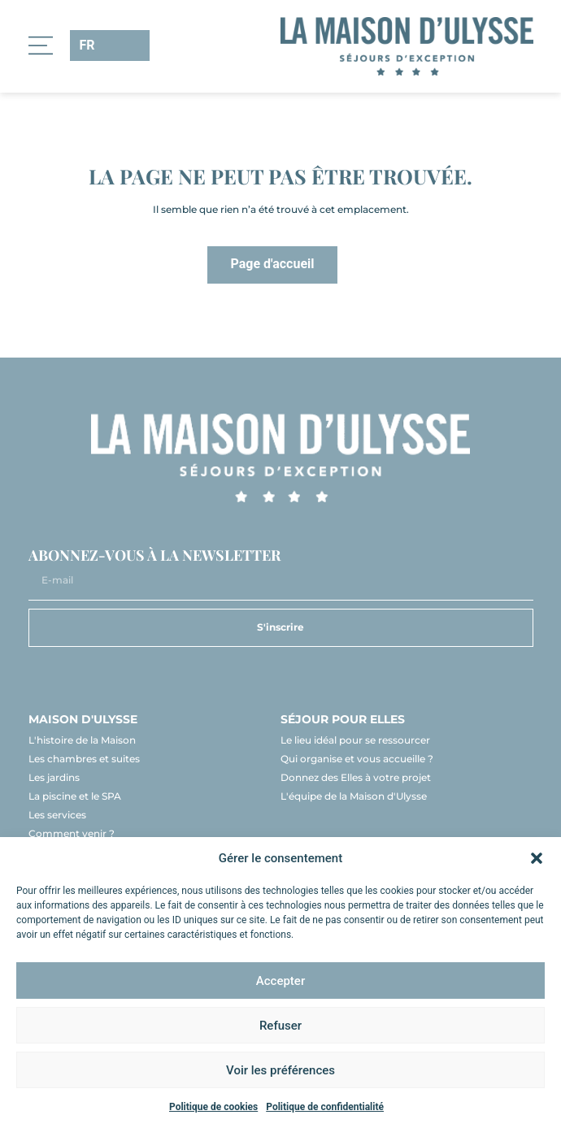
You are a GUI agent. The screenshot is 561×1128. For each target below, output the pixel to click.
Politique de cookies (213, 1107)
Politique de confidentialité (325, 1107)
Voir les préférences (280, 1070)
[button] (536, 858)
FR (87, 45)
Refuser (280, 1025)
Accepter (280, 981)
